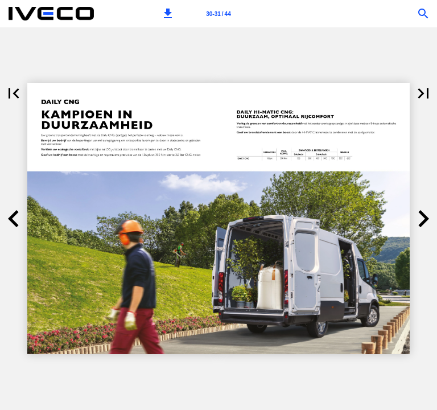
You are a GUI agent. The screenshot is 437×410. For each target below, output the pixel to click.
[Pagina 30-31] (218, 13)
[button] (168, 13)
